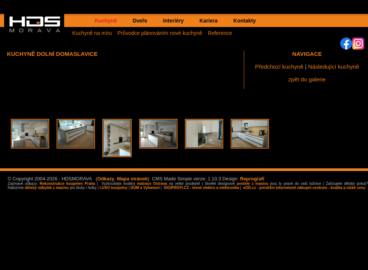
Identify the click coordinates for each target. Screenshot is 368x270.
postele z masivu (252, 184)
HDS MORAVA (38, 30)
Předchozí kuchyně (279, 66)
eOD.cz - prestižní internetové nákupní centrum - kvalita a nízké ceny (303, 188)
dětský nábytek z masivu (47, 188)
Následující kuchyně (333, 66)
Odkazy (105, 179)
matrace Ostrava (152, 184)
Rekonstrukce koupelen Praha (67, 184)
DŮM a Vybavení (145, 188)
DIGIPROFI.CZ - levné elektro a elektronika (201, 188)
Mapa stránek (132, 179)
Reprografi (252, 179)
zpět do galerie (307, 79)
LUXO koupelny (113, 188)
